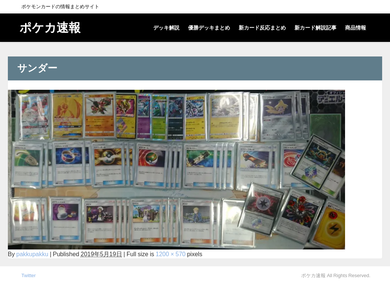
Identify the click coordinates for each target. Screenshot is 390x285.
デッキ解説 (166, 27)
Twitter (28, 275)
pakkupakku (32, 254)
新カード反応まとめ (262, 27)
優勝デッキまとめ (209, 27)
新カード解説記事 (315, 27)
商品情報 (355, 27)
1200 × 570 (171, 254)
